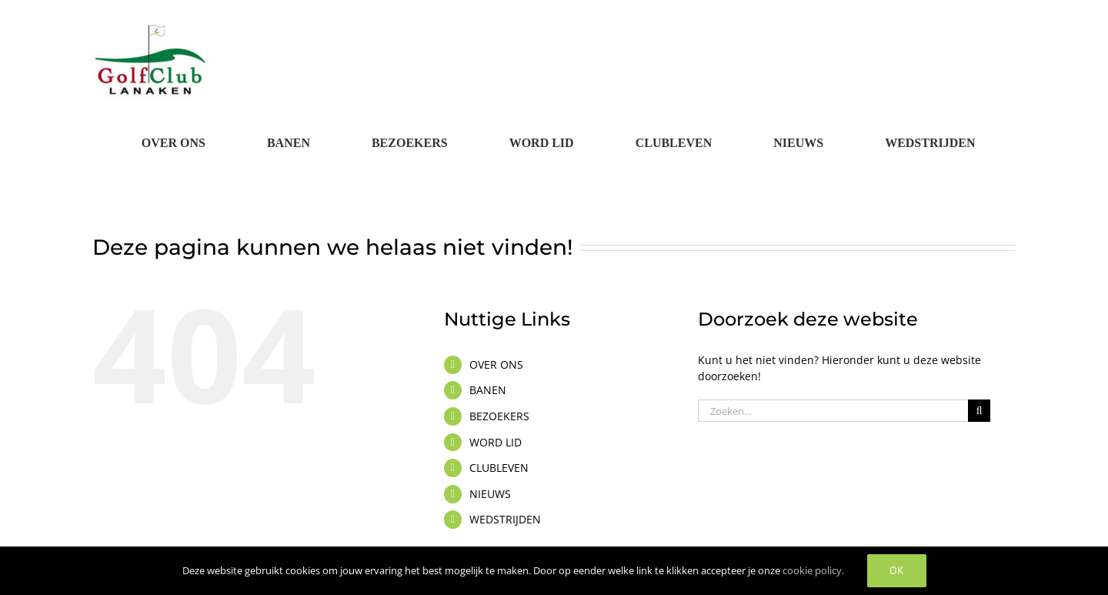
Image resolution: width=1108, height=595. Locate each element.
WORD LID (495, 442)
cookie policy (812, 570)
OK (896, 570)
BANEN (487, 390)
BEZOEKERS (499, 416)
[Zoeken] (979, 410)
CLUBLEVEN (499, 467)
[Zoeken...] (833, 410)
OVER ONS (496, 364)
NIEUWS (490, 493)
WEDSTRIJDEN (505, 519)
